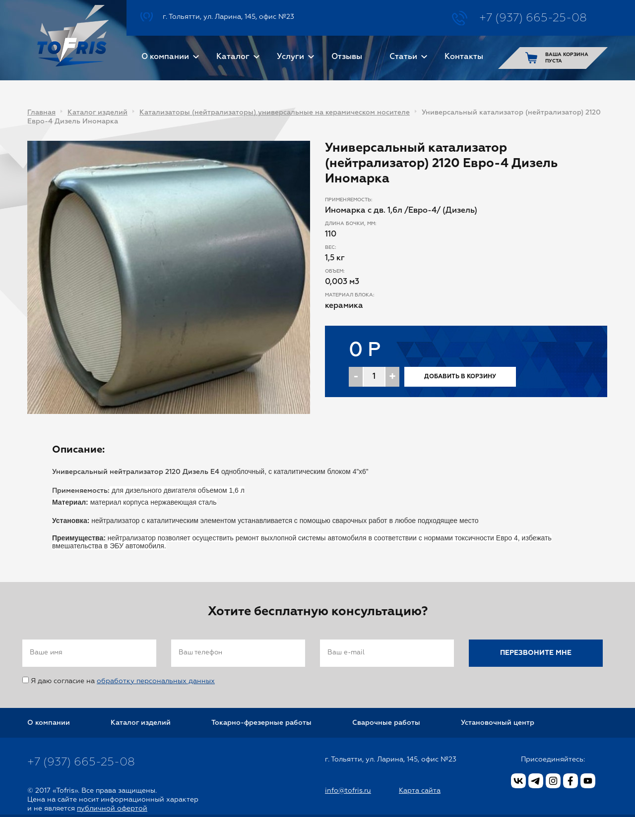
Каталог (233, 57)
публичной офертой (112, 808)
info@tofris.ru (348, 790)
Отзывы (346, 57)
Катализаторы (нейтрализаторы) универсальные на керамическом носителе (274, 112)
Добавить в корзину (460, 377)
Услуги (290, 57)
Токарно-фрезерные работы (261, 722)
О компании (165, 57)
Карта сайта (420, 790)
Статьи (403, 57)
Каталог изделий (97, 112)
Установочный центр (497, 722)
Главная (41, 112)
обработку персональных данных (156, 681)
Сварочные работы (386, 722)
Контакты (463, 57)
